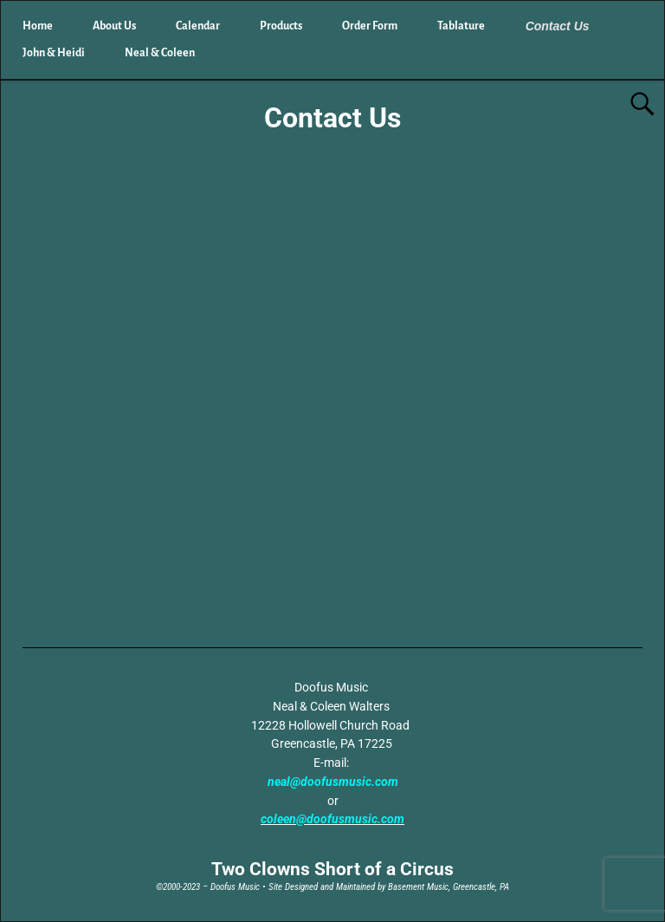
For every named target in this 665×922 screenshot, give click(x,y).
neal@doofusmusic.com (333, 782)
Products (281, 26)
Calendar (198, 26)
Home (38, 26)
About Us (114, 26)
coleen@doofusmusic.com (332, 819)
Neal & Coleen (160, 53)
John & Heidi (54, 53)
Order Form (369, 26)
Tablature (461, 26)
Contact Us (558, 26)
